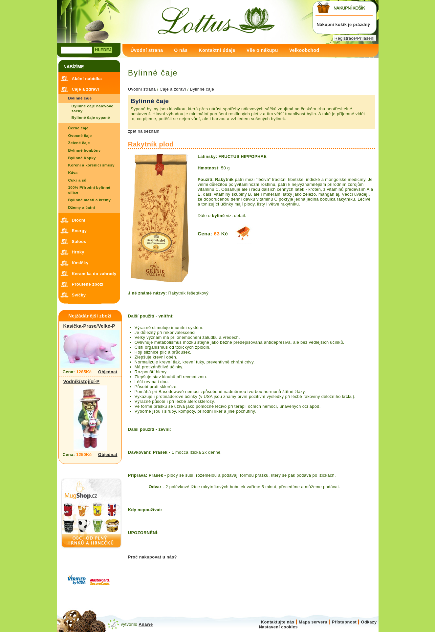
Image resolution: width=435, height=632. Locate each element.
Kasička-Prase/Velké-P (89, 326)
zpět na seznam (144, 131)
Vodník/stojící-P (81, 381)
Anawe (146, 624)
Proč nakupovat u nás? (152, 557)
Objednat (108, 371)
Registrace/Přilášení (355, 38)
